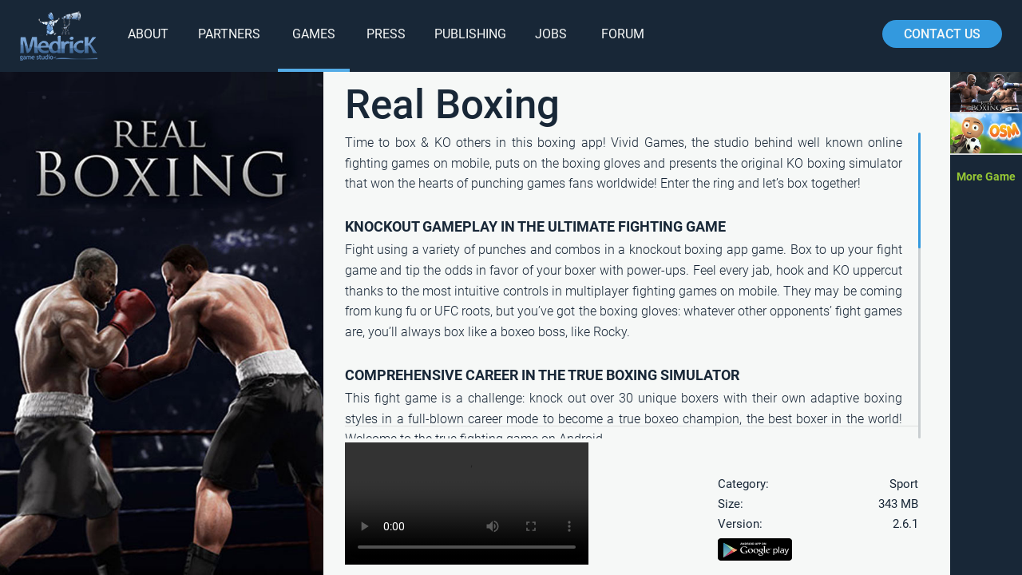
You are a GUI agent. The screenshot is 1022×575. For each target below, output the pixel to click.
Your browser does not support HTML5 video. (466, 503)
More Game (986, 176)
